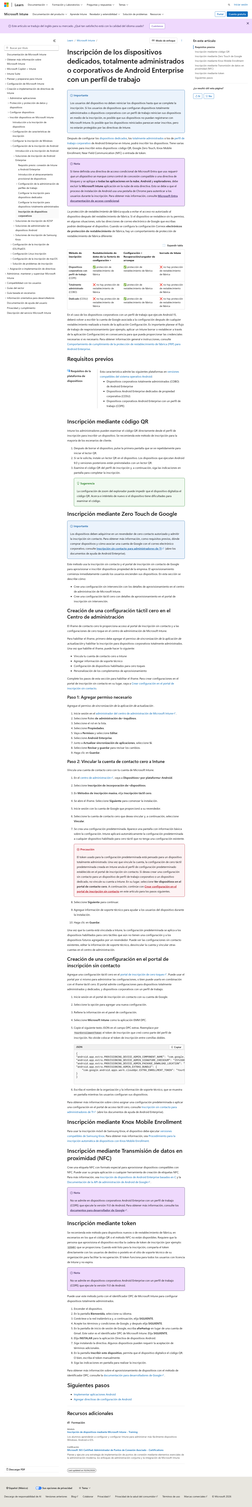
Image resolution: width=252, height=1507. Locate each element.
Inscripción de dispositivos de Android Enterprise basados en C (138, 1177)
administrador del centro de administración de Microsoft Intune (134, 713)
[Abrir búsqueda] (229, 5)
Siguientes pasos (204, 77)
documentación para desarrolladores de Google (133, 1375)
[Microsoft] (6, 4)
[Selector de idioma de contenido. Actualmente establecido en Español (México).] (17, 1488)
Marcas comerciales (194, 1496)
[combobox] (31, 48)
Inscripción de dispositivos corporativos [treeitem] (32, 214)
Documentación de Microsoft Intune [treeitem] (26, 54)
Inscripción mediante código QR (212, 51)
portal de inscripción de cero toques (142, 974)
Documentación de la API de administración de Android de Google (107, 1182)
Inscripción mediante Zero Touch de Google (218, 56)
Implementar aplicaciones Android (95, 1394)
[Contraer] (54, 40)
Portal (220, 14)
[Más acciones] (182, 40)
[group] (129, 1067)
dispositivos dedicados (113, 138)
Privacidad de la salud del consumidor (135, 1496)
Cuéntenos (157, 26)
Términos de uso (171, 1496)
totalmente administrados (148, 138)
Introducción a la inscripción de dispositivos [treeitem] (29, 124)
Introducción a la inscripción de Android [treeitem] (36, 150)
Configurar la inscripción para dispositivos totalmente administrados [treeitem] (38, 204)
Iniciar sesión (241, 4)
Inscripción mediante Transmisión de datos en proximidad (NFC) (219, 67)
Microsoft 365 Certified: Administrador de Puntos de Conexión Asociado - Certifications (115, 1450)
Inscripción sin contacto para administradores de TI (129, 548)
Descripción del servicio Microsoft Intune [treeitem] (29, 312)
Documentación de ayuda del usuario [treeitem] (27, 302)
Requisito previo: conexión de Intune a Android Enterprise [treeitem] (37, 167)
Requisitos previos (205, 47)
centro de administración (95, 777)
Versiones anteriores (56, 1496)
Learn (70, 40)
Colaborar (88, 1496)
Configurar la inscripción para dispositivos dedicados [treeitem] (34, 195)
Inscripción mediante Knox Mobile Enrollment (219, 60)
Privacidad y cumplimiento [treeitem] (21, 308)
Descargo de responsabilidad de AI (22, 1496)
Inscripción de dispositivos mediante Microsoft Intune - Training (102, 1432)
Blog (73, 1496)
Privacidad (102, 1496)
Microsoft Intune (86, 40)
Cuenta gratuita (237, 14)
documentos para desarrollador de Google (97, 1210)
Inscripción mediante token (209, 73)
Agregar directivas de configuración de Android (103, 1399)
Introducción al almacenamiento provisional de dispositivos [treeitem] (35, 176)
